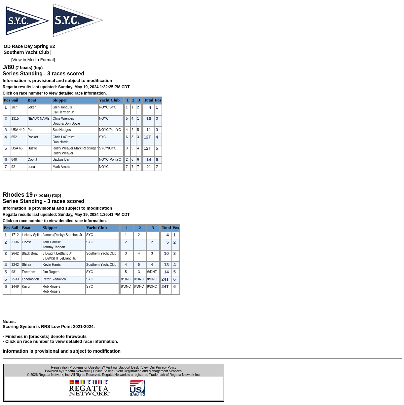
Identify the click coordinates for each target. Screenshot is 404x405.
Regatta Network (51, 375)
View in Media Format (33, 59)
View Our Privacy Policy (158, 367)
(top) (38, 67)
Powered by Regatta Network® (67, 371)
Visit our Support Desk (122, 367)
